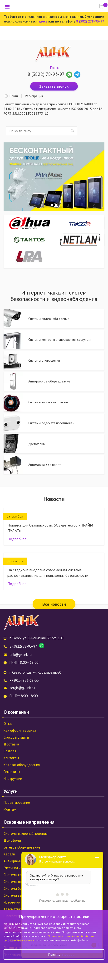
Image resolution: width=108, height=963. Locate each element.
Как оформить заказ (20, 730)
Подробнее (16, 538)
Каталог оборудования (22, 765)
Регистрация (34, 96)
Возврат (10, 751)
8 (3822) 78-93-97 (46, 74)
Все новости (54, 604)
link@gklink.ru (21, 654)
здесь (43, 21)
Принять (54, 954)
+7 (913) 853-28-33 (24, 680)
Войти (14, 96)
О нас (8, 723)
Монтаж (10, 809)
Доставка (11, 744)
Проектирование (17, 802)
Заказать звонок (54, 86)
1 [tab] (52, 205)
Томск (54, 67)
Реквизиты (12, 771)
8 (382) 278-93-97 (90, 21)
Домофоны (12, 840)
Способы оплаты (16, 737)
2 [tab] (56, 205)
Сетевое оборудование (22, 847)
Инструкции (13, 778)
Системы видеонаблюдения (26, 833)
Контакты (11, 758)
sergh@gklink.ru (22, 688)
